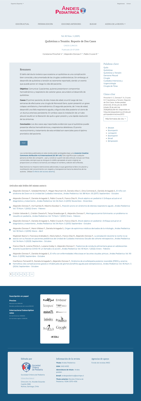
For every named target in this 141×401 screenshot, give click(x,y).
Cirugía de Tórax (111, 86)
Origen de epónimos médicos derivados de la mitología (89, 228)
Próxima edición (45, 24)
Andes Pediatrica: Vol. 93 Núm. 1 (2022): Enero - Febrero (86, 249)
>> (32, 274)
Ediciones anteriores (71, 24)
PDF (24, 143)
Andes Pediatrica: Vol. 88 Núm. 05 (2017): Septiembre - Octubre (91, 193)
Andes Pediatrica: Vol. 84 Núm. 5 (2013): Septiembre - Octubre (64, 224)
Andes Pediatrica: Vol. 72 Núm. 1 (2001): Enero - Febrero (56, 216)
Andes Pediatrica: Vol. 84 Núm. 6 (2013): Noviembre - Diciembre (64, 201)
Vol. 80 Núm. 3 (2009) (70, 36)
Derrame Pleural (111, 75)
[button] (118, 128)
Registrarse (121, 3)
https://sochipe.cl (27, 378)
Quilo (106, 68)
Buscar (93, 24)
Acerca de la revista (114, 24)
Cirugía (107, 78)
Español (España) (18, 3)
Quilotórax (108, 70)
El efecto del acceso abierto (43, 172)
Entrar (129, 3)
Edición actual (22, 24)
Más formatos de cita (114, 119)
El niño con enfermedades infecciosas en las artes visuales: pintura (79, 254)
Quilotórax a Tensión (112, 73)
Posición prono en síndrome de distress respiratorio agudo (88, 206)
